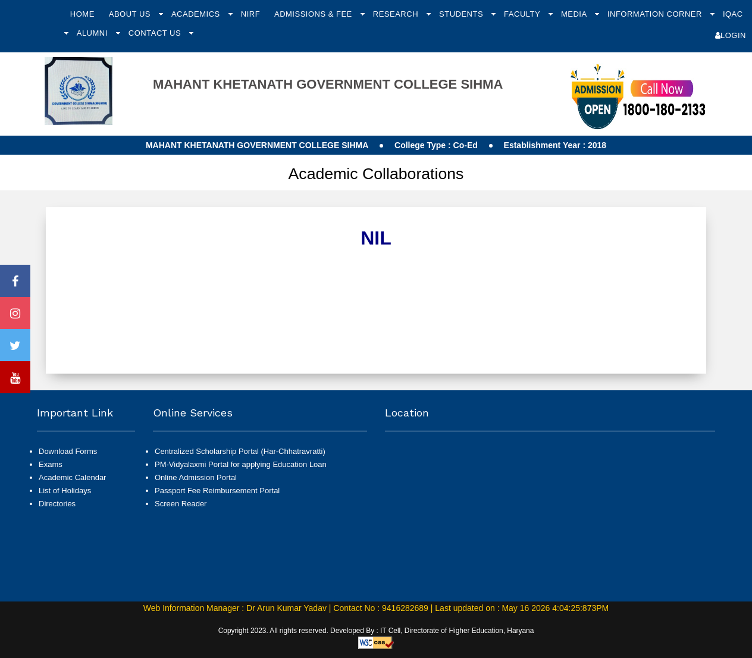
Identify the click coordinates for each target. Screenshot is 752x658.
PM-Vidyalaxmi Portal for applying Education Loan (241, 464)
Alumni (93, 33)
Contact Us (156, 33)
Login (730, 35)
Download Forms (68, 451)
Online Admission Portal (196, 477)
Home (82, 14)
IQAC (733, 14)
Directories (57, 503)
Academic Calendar (72, 477)
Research (397, 14)
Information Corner (655, 14)
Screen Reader (180, 503)
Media (575, 14)
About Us (131, 14)
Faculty (523, 14)
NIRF (250, 14)
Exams (50, 464)
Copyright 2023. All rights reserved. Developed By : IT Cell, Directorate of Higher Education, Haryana (376, 630)
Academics (197, 14)
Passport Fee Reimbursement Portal (217, 490)
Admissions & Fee (314, 14)
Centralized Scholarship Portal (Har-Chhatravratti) (240, 451)
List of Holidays (65, 490)
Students (462, 14)
